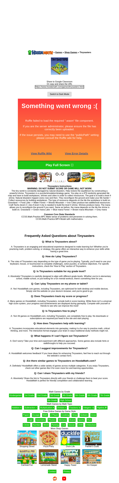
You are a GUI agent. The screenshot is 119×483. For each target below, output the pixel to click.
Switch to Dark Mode (59, 94)
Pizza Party (48, 445)
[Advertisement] (59, 20)
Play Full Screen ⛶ (59, 165)
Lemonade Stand (48, 464)
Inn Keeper (92, 464)
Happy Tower (70, 464)
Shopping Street (27, 445)
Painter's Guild (92, 445)
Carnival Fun (27, 464)
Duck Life (70, 445)
